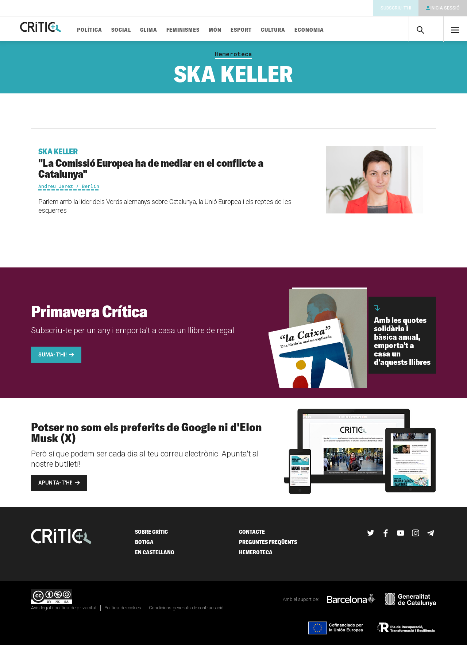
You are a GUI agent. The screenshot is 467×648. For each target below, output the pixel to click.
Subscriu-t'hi (396, 8)
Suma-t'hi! (52, 357)
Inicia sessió (445, 8)
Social (143, 30)
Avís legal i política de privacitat (64, 610)
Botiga (144, 544)
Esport (263, 30)
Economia (331, 30)
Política (111, 30)
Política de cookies (122, 610)
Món (237, 30)
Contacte (252, 534)
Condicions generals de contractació (186, 610)
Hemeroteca (233, 57)
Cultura (295, 30)
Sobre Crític (151, 534)
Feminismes (205, 30)
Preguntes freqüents (268, 544)
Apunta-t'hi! (55, 486)
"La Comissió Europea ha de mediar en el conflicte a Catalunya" (170, 166)
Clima (171, 30)
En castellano (154, 555)
